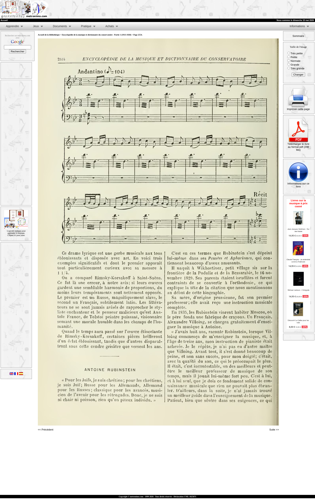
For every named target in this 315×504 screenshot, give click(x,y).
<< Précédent (45, 429)
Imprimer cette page (298, 108)
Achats (109, 26)
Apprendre (12, 26)
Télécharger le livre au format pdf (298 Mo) (298, 145)
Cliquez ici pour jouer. (16, 235)
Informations (297, 26)
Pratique (86, 26)
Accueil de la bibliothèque (49, 35)
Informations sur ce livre (298, 184)
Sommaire (298, 35)
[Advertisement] (266, 9)
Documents (60, 26)
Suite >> (274, 429)
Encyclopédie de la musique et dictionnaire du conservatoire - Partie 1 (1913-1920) (96, 35)
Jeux (36, 26)
